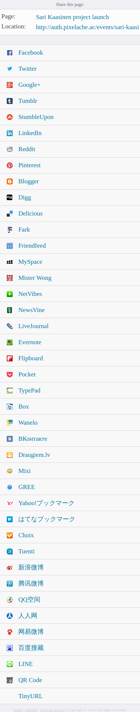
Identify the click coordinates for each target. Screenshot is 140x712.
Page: (8, 16)
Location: (13, 26)
